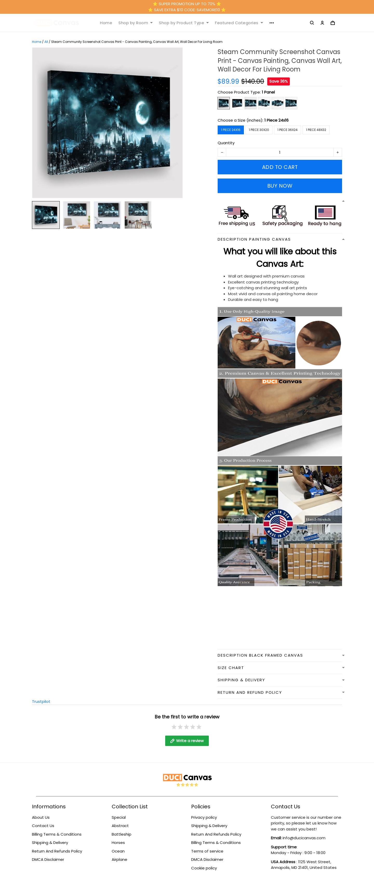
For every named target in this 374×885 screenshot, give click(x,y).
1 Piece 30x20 (259, 130)
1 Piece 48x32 (316, 130)
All (46, 41)
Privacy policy (204, 817)
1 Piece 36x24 (287, 130)
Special (119, 817)
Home (106, 22)
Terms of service (207, 851)
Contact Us (43, 825)
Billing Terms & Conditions (57, 834)
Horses (118, 842)
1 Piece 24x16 (276, 120)
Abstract (120, 825)
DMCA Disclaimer (48, 859)
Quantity (226, 143)
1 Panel (268, 92)
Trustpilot (41, 701)
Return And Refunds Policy (57, 851)
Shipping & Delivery (50, 842)
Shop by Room (135, 22)
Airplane (119, 859)
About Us (41, 817)
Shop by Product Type (184, 22)
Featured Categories (239, 22)
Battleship (121, 834)
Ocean (118, 851)
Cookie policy (204, 868)
